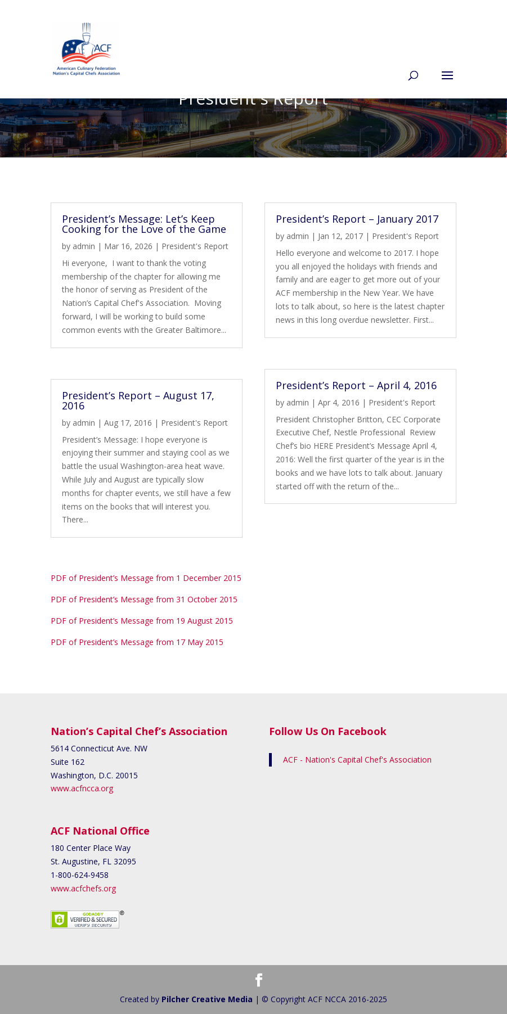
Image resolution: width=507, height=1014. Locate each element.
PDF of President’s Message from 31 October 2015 (144, 599)
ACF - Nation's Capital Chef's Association (357, 759)
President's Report (194, 246)
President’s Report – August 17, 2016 (138, 400)
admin (84, 246)
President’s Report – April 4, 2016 (356, 385)
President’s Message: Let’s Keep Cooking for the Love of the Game (144, 224)
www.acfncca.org (82, 788)
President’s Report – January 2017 (357, 219)
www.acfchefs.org (83, 888)
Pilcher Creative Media (207, 999)
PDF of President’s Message (143, 620)
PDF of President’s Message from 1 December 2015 (146, 578)
